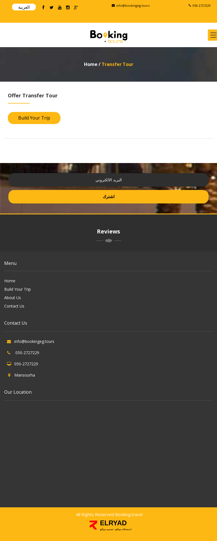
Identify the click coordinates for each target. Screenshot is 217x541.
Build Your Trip (34, 118)
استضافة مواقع (123, 529)
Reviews (108, 231)
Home (91, 64)
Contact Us (14, 306)
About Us (12, 297)
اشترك (109, 196)
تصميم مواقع (107, 529)
